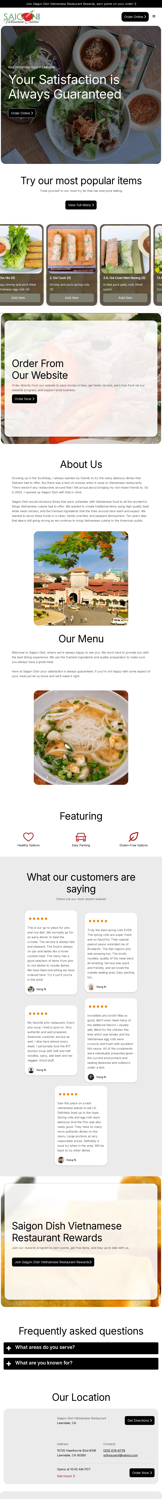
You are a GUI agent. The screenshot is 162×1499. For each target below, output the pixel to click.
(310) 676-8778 (114, 1450)
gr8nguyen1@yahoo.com (120, 1455)
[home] (22, 16)
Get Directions (139, 1420)
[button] (154, 16)
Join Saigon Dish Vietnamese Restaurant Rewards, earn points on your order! (81, 4)
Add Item (73, 298)
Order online (135, 17)
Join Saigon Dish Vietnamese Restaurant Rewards (53, 1262)
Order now (142, 1473)
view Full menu (81, 205)
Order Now (24, 399)
